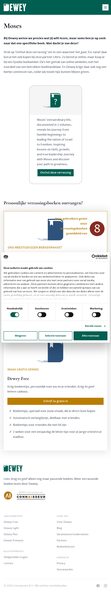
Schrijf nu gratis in (55, 401)
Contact (8, 563)
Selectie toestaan (55, 335)
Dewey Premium (13, 540)
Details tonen (93, 326)
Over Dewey (64, 522)
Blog (59, 528)
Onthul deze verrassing (55, 172)
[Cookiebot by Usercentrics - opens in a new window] (93, 256)
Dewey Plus (11, 534)
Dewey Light (11, 528)
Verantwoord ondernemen (72, 534)
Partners (62, 540)
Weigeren (20, 335)
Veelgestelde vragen (16, 557)
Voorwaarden (65, 569)
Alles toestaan (90, 335)
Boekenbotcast (66, 546)
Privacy (61, 563)
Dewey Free (11, 522)
